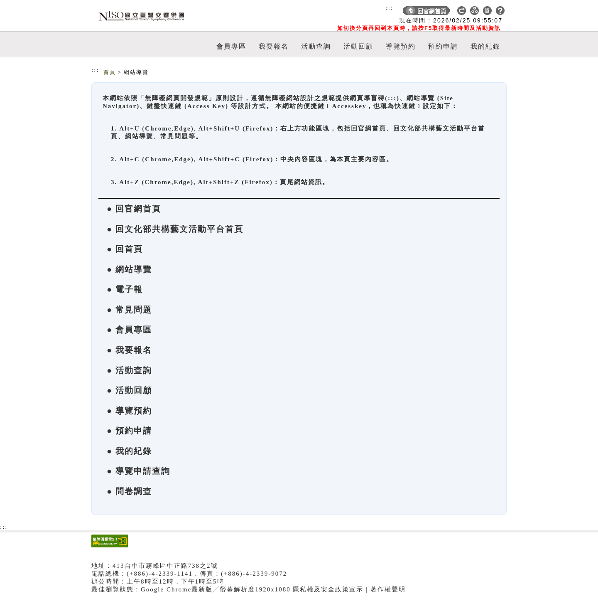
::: (389, 7)
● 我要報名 (129, 350)
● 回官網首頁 (134, 208)
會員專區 (231, 46)
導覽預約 (401, 46)
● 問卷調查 (129, 491)
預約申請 (443, 46)
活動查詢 (316, 46)
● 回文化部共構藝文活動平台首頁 (175, 229)
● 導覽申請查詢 (138, 470)
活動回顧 (358, 46)
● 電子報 (125, 289)
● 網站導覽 (129, 269)
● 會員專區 (129, 329)
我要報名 (274, 46)
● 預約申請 (129, 430)
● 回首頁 (125, 249)
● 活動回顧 (129, 390)
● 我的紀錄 (129, 451)
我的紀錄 (485, 46)
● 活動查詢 (129, 370)
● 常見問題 (129, 309)
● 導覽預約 (129, 410)
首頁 (109, 72)
